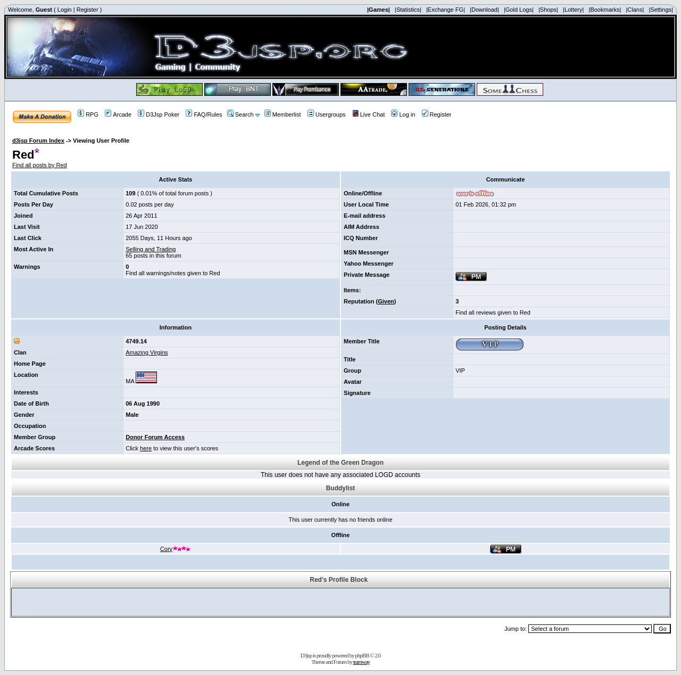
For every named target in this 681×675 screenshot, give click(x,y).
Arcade (118, 114)
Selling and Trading (151, 249)
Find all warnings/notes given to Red (173, 273)
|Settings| (660, 9)
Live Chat (368, 114)
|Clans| (635, 9)
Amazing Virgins (147, 352)
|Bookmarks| (605, 9)
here (146, 448)
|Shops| (548, 9)
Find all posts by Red (39, 165)
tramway (361, 661)
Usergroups (327, 114)
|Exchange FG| (445, 9)
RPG (88, 114)
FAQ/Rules (204, 114)
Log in (403, 114)
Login (64, 9)
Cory (175, 549)
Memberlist (282, 114)
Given (386, 301)
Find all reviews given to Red (492, 312)
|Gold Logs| (519, 9)
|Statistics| (408, 9)
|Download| (484, 9)
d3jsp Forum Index (38, 140)
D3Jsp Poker (158, 114)
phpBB (362, 655)
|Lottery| (573, 9)
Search (240, 114)
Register (87, 9)
